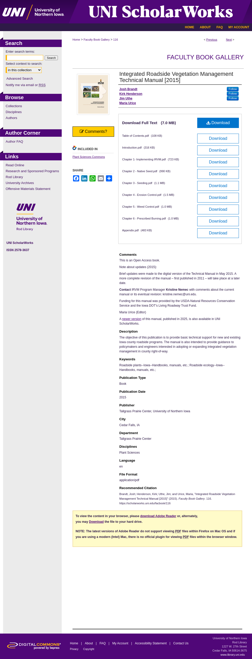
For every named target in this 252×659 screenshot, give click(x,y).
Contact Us (180, 643)
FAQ (103, 643)
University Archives (20, 183)
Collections (14, 106)
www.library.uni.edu (232, 654)
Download (218, 123)
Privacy (74, 649)
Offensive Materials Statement (28, 189)
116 (115, 39)
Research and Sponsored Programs (32, 171)
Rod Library (14, 177)
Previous (211, 39)
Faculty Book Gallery (97, 39)
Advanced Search (19, 78)
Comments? (93, 131)
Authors (11, 118)
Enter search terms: (20, 51)
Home (76, 39)
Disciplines (14, 112)
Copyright (88, 649)
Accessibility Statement (151, 643)
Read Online (15, 165)
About (89, 643)
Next (229, 39)
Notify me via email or (26, 85)
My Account (120, 643)
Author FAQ (14, 141)
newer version (131, 319)
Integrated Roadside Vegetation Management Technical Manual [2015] (176, 77)
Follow (233, 88)
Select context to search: (24, 64)
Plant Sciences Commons (89, 156)
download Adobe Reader (158, 516)
